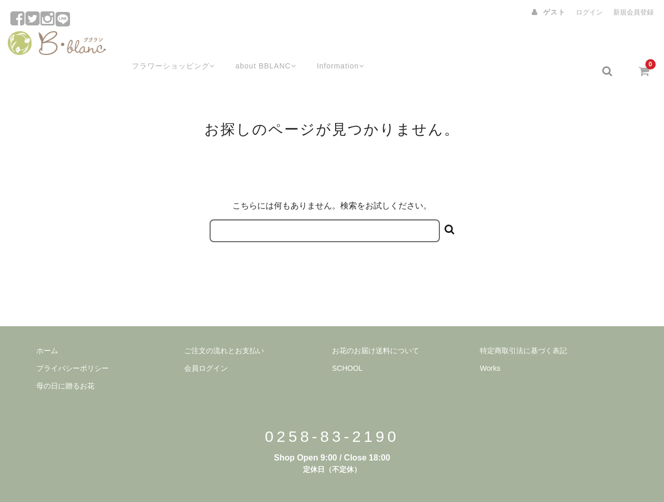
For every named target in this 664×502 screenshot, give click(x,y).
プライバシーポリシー (72, 342)
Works (490, 342)
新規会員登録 (633, 12)
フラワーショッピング (159, 45)
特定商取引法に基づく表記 (523, 324)
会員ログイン (206, 342)
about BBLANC (256, 45)
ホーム (47, 324)
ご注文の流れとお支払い (224, 324)
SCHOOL (347, 342)
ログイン (589, 12)
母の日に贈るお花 (65, 360)
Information (334, 45)
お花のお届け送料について (375, 324)
